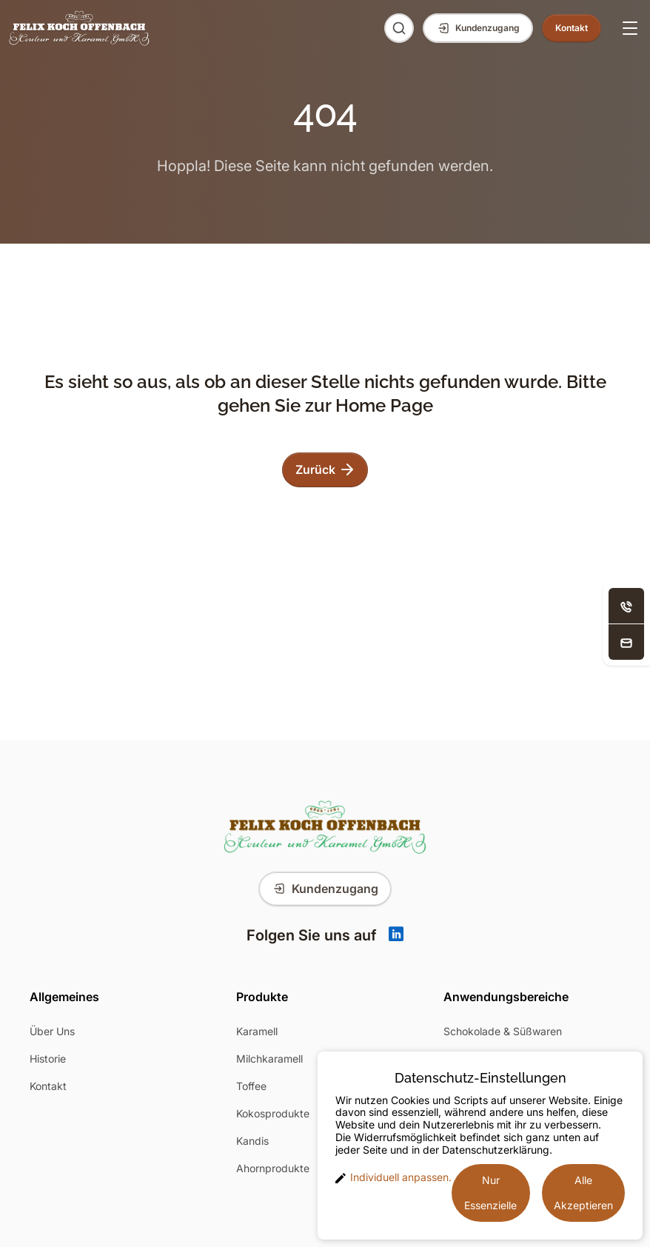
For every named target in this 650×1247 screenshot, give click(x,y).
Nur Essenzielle (490, 1192)
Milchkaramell (269, 1058)
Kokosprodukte (272, 1113)
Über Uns (52, 1031)
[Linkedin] (396, 935)
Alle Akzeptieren (583, 1192)
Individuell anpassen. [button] (393, 1177)
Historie (48, 1058)
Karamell (257, 1031)
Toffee (251, 1086)
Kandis (252, 1140)
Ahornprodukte (272, 1168)
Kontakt (48, 1086)
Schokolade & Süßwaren (502, 1031)
